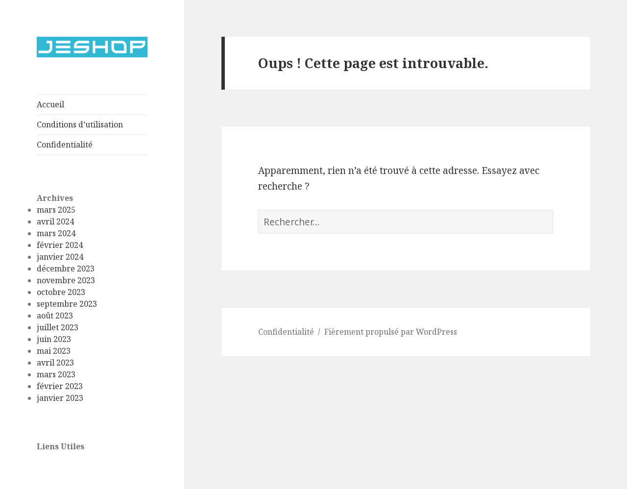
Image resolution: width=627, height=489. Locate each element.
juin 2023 (54, 339)
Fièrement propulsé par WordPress (390, 331)
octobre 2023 (61, 292)
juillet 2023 (57, 327)
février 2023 (60, 386)
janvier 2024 (60, 256)
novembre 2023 (66, 280)
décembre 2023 (66, 268)
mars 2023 (56, 374)
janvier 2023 (60, 397)
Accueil (50, 104)
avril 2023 (55, 362)
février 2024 (60, 245)
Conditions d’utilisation (80, 124)
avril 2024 (55, 221)
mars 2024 (56, 233)
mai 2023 (54, 350)
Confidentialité (65, 144)
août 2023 (55, 315)
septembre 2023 (67, 303)
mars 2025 (56, 209)
